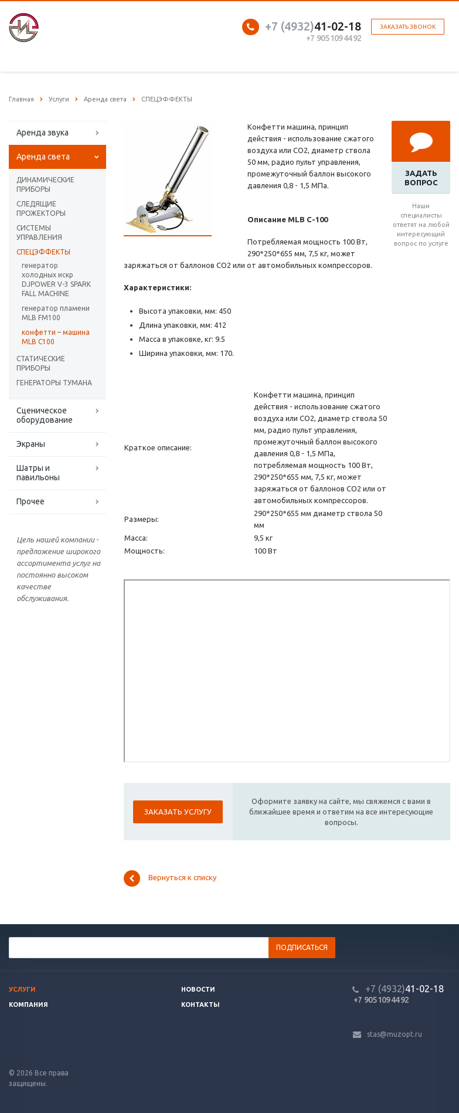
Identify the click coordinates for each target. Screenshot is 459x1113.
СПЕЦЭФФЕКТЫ (43, 252)
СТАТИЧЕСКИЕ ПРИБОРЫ (40, 363)
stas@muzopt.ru (394, 1034)
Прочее (30, 501)
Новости (198, 989)
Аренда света (43, 156)
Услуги (22, 989)
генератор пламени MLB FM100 (56, 312)
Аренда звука (42, 132)
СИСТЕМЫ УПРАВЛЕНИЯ (39, 232)
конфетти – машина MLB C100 (56, 336)
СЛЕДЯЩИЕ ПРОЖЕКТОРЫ (41, 208)
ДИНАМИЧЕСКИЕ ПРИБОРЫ (45, 184)
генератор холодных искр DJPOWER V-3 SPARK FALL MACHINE (56, 279)
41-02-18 (313, 26)
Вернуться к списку (170, 878)
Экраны (30, 444)
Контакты (200, 1004)
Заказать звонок (408, 26)
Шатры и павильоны (38, 472)
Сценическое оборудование (44, 415)
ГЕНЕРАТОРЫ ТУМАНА (54, 382)
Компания (28, 1004)
